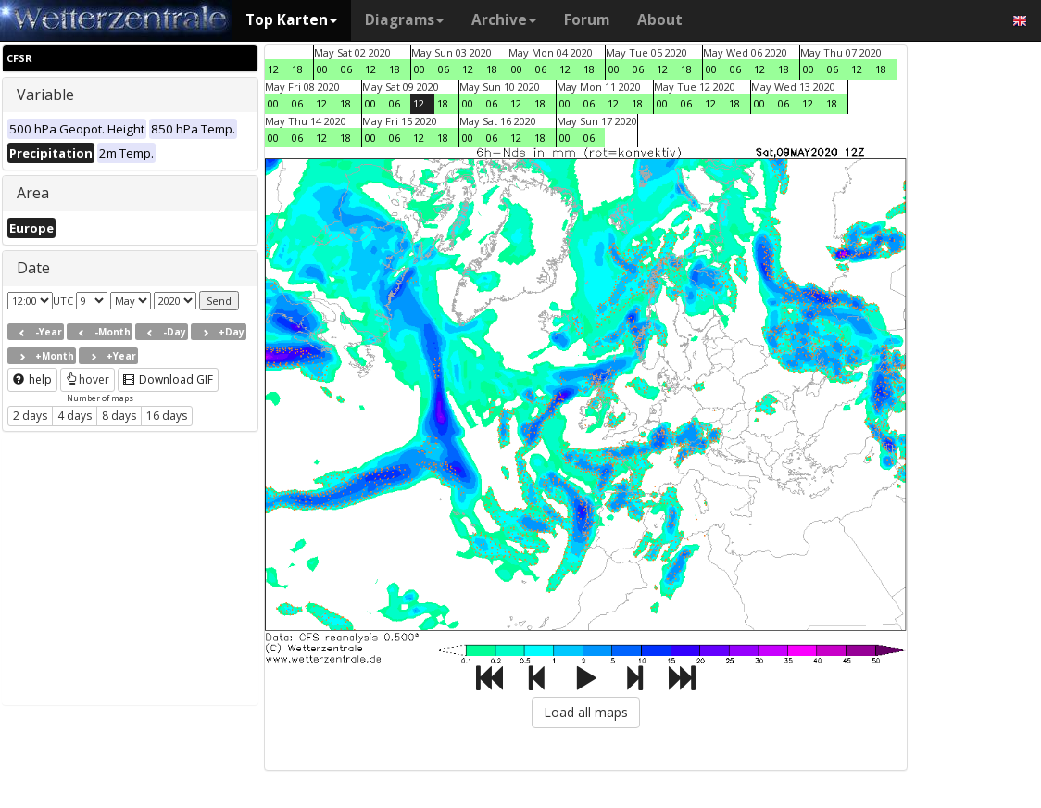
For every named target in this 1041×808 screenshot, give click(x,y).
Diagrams (404, 20)
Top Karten (291, 20)
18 (297, 69)
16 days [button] (166, 415)
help (32, 379)
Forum (586, 20)
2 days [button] (30, 415)
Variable (45, 94)
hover (87, 379)
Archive (503, 20)
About (660, 20)
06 (346, 69)
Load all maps (586, 712)
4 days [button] (74, 415)
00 (322, 69)
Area (33, 193)
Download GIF (168, 379)
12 (273, 69)
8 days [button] (119, 415)
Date (33, 268)
